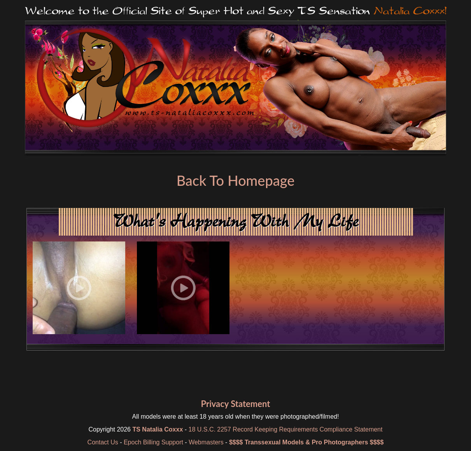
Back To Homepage (235, 180)
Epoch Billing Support (153, 442)
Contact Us (103, 442)
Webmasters (206, 442)
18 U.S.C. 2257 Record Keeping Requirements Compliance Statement (286, 429)
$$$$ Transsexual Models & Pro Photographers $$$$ (306, 442)
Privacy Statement (235, 403)
